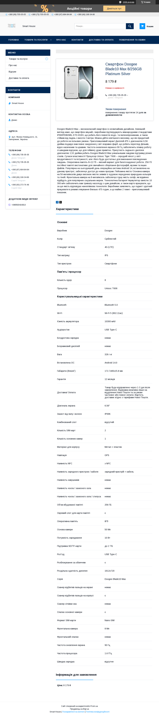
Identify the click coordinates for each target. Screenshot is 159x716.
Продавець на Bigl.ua (79, 709)
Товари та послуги (36, 40)
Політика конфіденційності (97, 712)
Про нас (61, 40)
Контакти (77, 40)
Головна (13, 40)
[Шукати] (130, 26)
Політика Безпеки (19, 48)
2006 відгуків (128, 2)
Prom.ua (94, 706)
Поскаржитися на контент (73, 712)
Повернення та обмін (132, 40)
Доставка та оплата (101, 40)
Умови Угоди (43, 48)
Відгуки (12, 71)
